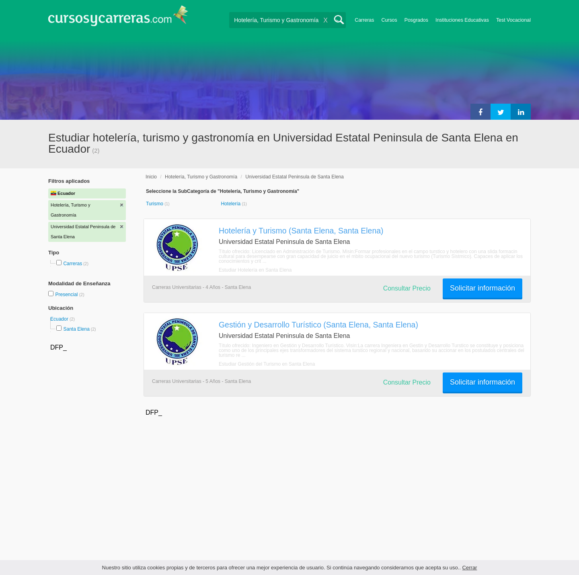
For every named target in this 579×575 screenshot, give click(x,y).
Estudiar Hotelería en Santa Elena (255, 270)
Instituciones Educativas (462, 20)
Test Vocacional (513, 20)
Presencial (67, 294)
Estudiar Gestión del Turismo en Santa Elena (267, 364)
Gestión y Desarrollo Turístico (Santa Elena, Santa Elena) (318, 324)
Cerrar (469, 568)
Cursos (389, 20)
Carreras (364, 20)
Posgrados (416, 20)
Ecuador (60, 319)
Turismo (155, 204)
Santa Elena (76, 329)
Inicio (151, 177)
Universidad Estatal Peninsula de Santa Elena (294, 177)
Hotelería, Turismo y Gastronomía (201, 177)
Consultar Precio (407, 288)
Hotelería (231, 204)
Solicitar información (482, 288)
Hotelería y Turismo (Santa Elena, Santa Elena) (301, 230)
